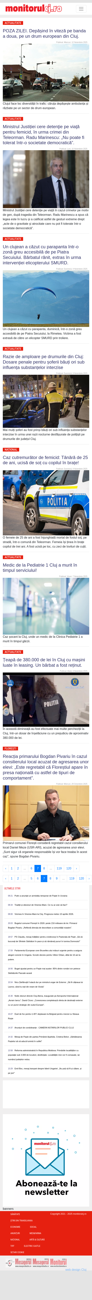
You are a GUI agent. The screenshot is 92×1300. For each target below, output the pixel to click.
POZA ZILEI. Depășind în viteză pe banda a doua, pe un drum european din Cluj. (44, 33)
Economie (15, 1227)
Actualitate (13, 22)
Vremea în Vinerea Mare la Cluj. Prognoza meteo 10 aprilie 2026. (44, 914)
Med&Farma (35, 1233)
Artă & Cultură (37, 1239)
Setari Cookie (17, 1252)
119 (59, 868)
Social (33, 1227)
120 (68, 868)
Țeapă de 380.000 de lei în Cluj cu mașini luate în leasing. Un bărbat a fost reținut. (44, 662)
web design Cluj (75, 1269)
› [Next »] (76, 868)
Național (11, 449)
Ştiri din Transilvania (21, 1220)
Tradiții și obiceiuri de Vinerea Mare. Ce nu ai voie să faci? (41, 905)
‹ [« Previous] (5, 868)
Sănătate (15, 1214)
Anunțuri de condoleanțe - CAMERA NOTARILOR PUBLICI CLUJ (44, 1028)
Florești (10, 748)
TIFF (12, 1246)
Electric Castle (32, 1246)
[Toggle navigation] (81, 9)
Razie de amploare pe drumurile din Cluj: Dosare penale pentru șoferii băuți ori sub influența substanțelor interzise (44, 362)
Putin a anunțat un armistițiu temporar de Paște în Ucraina (41, 896)
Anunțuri (15, 1233)
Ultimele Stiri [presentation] (12, 888)
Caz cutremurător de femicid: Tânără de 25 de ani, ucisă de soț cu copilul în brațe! (45, 460)
